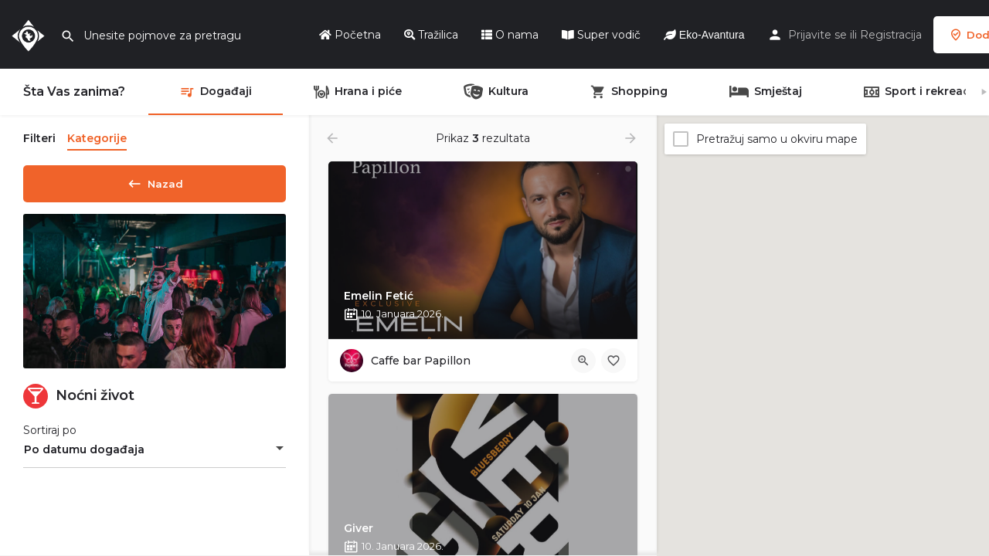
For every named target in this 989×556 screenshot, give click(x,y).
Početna (350, 35)
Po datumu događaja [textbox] (84, 455)
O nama (510, 35)
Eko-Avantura (704, 35)
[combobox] (154, 454)
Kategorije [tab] (97, 138)
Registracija (891, 35)
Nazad (154, 180)
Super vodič (601, 35)
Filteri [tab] (39, 138)
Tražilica (431, 35)
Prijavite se (817, 35)
